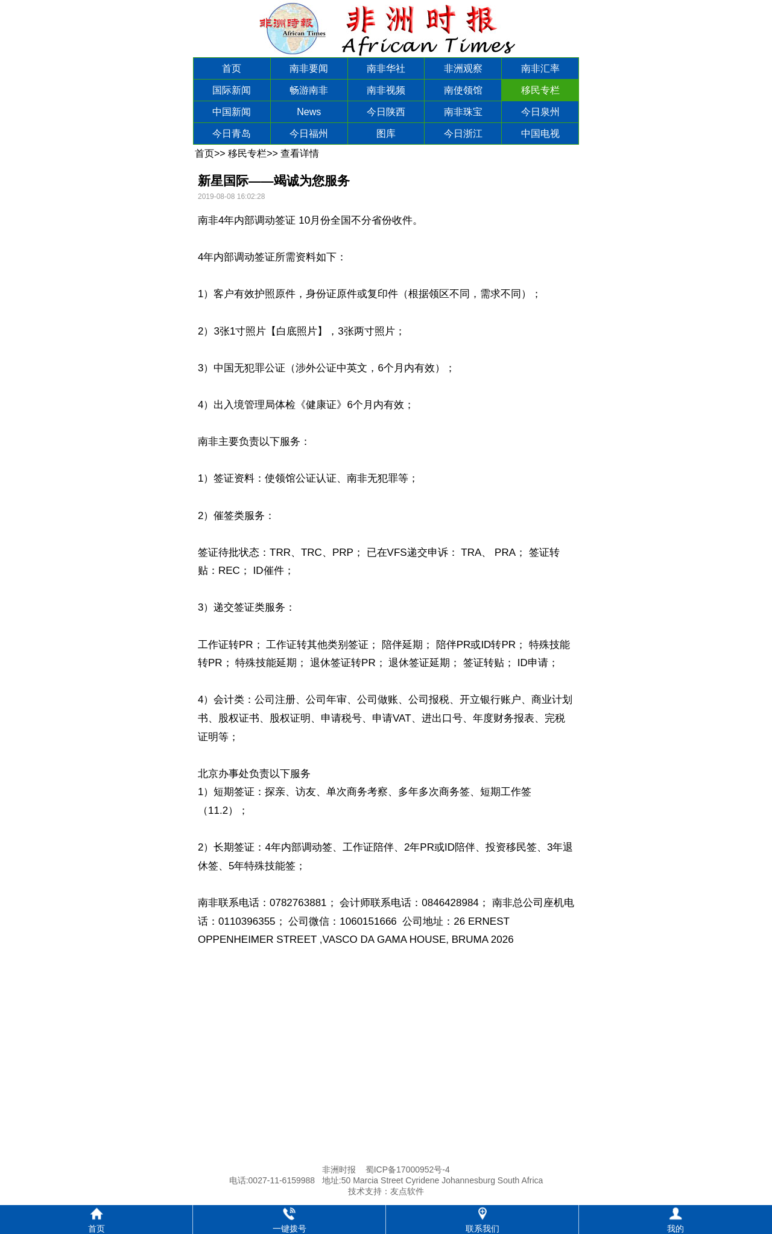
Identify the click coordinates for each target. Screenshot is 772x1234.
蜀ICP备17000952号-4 (407, 1169)
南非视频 (386, 90)
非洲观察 (463, 68)
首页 (231, 68)
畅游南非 (309, 90)
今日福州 (309, 133)
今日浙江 (463, 133)
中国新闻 (231, 112)
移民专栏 (540, 90)
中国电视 (540, 133)
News (309, 112)
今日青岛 (231, 133)
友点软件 (407, 1191)
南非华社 (386, 68)
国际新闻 (231, 90)
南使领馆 (463, 90)
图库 (386, 133)
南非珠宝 (463, 112)
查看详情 (299, 153)
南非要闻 (309, 68)
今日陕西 (386, 112)
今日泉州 (540, 112)
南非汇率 (540, 68)
